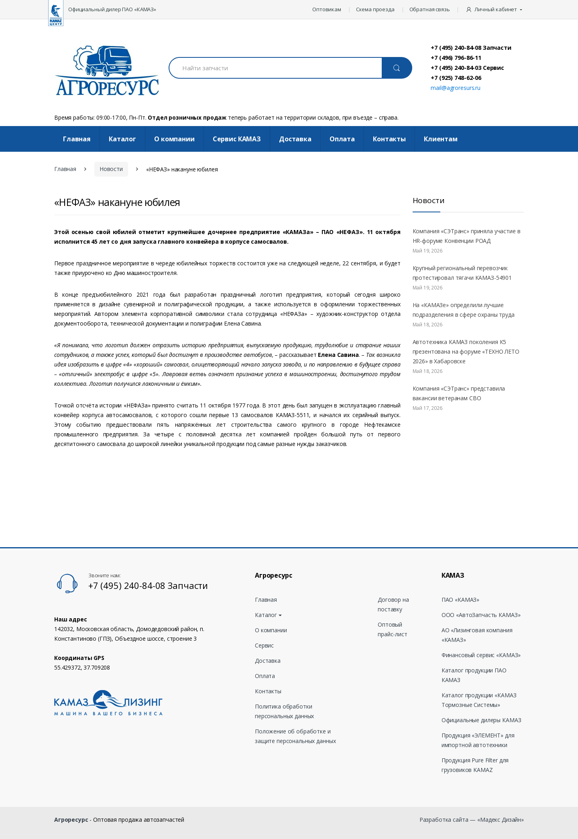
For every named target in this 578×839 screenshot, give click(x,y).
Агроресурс (71, 819)
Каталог (122, 138)
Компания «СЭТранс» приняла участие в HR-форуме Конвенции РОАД (467, 235)
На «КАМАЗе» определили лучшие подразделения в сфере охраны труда (464, 309)
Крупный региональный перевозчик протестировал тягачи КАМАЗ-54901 (462, 272)
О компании (174, 138)
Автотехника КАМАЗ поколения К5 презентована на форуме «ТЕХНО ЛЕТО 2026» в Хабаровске (466, 351)
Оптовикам (326, 9)
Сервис (264, 645)
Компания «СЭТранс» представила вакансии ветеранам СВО (459, 393)
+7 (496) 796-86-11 (456, 57)
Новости (111, 169)
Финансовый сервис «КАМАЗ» (481, 655)
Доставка (295, 138)
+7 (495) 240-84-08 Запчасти (471, 47)
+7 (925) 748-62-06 (456, 77)
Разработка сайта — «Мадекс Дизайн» (471, 819)
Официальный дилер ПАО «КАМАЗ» (112, 9)
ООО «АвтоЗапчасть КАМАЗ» (481, 615)
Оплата (342, 138)
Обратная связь (429, 9)
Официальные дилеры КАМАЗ (481, 720)
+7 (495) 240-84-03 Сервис (467, 67)
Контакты (389, 138)
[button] (495, 9)
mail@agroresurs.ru (455, 88)
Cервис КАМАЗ (237, 138)
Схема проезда (375, 9)
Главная (77, 138)
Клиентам (441, 138)
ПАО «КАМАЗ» (460, 599)
